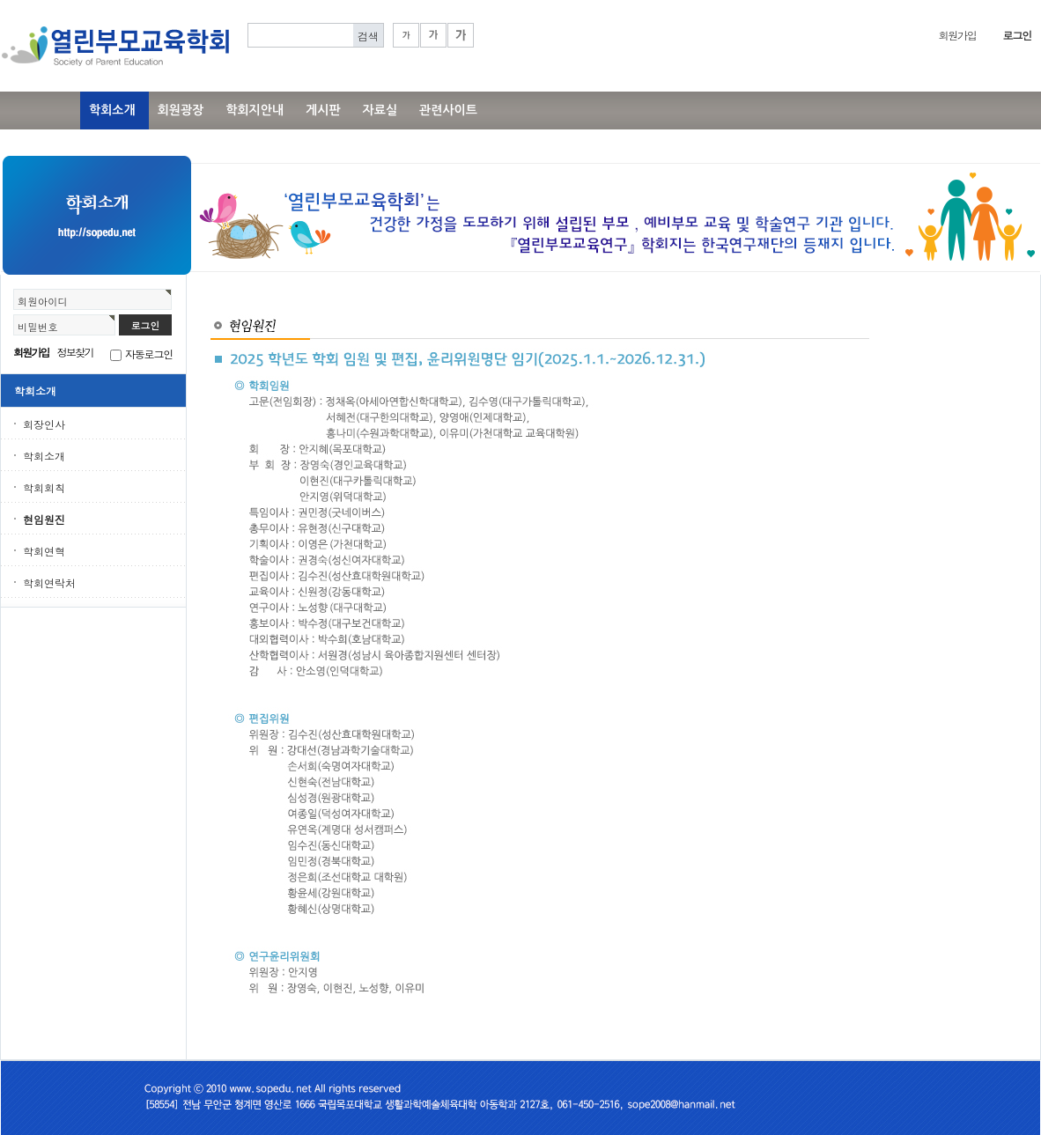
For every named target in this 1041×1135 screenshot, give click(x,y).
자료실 (380, 110)
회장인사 (44, 423)
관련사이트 (448, 110)
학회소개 (112, 110)
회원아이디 (43, 301)
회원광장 (181, 110)
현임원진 (44, 519)
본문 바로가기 (0, 0)
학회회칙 (44, 487)
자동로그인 (149, 353)
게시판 (323, 110)
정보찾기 (75, 351)
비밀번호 (38, 327)
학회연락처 (49, 582)
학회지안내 (254, 110)
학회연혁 (44, 550)
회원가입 (957, 34)
